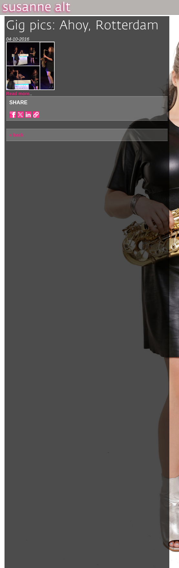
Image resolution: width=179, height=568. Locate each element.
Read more (17, 93)
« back (16, 134)
